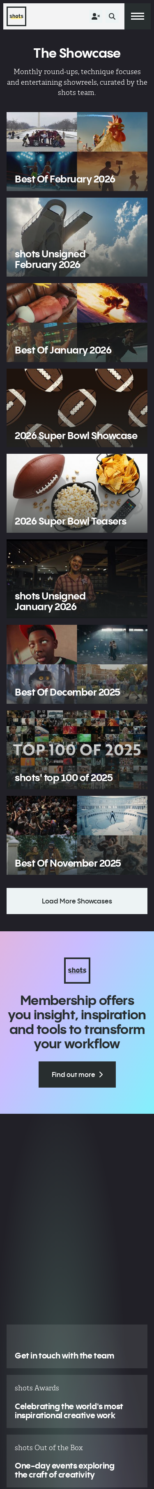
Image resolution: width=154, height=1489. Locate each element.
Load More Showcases (77, 901)
